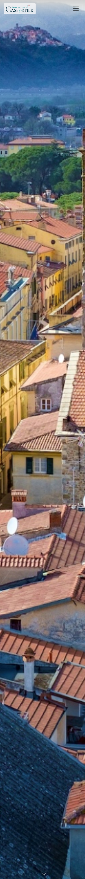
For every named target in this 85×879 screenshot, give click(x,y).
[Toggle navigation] (76, 8)
